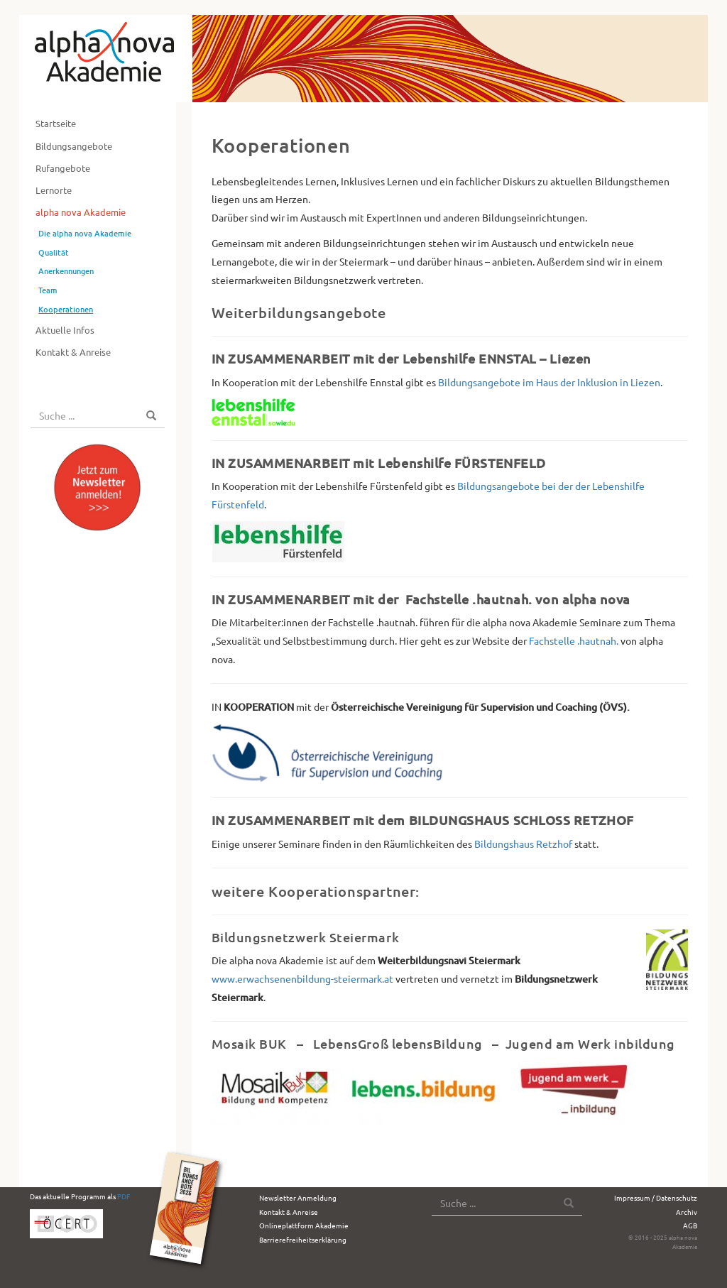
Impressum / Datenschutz (655, 1197)
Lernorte (53, 190)
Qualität (53, 252)
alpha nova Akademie (80, 212)
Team (48, 290)
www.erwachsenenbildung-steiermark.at (302, 978)
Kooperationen (65, 309)
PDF (123, 1196)
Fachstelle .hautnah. (573, 640)
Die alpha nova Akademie (84, 233)
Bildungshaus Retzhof (523, 843)
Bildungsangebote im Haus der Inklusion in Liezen (549, 382)
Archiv (686, 1211)
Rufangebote (62, 168)
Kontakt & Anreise (73, 352)
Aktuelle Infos (64, 330)
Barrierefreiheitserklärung (302, 1239)
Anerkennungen (66, 271)
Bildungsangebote (73, 146)
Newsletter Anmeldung (298, 1197)
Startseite (55, 123)
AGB (690, 1225)
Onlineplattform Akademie (304, 1225)
